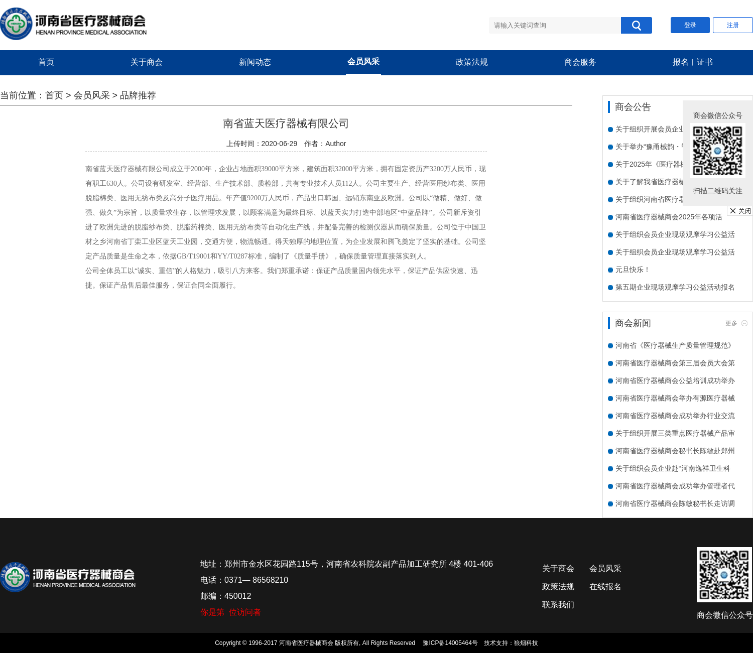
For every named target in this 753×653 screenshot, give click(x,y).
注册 (733, 25)
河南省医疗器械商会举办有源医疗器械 (675, 398)
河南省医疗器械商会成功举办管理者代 (675, 486)
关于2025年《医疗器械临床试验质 (668, 164)
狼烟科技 (526, 642)
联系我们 (558, 604)
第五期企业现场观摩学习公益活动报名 (675, 287)
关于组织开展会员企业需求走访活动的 (675, 129)
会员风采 (363, 61)
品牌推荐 (138, 95)
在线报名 (605, 586)
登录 (690, 25)
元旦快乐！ (633, 270)
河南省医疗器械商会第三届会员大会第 (675, 363)
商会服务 (580, 62)
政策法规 (472, 62)
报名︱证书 (693, 62)
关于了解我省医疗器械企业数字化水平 (675, 182)
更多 (731, 323)
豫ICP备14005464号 (450, 642)
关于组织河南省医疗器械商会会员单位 (675, 199)
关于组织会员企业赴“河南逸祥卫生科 (672, 468)
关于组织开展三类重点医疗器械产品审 (675, 433)
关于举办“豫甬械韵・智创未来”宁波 (670, 147)
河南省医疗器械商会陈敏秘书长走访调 (675, 503)
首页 (46, 62)
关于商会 (147, 62)
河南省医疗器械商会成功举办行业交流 (675, 416)
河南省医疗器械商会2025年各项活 (668, 217)
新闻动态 (255, 62)
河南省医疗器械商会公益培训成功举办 (675, 380)
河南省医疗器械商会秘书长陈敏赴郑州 (675, 451)
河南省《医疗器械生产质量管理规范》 (675, 345)
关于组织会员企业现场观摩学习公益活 (675, 234)
